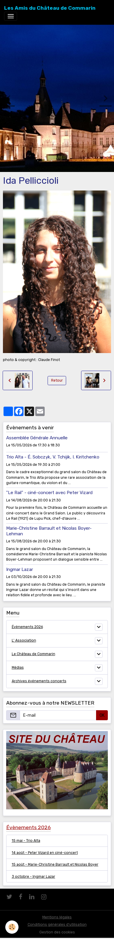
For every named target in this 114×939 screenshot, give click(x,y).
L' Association (24, 640)
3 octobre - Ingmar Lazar (33, 877)
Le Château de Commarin (33, 654)
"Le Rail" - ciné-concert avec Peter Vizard (49, 492)
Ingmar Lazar (19, 569)
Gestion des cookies (57, 932)
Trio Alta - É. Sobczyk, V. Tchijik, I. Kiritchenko (52, 457)
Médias (18, 667)
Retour (57, 380)
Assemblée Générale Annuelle (37, 437)
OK (102, 715)
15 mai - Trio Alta (26, 841)
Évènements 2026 (27, 627)
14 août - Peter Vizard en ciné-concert (45, 853)
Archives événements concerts (39, 681)
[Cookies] (12, 927)
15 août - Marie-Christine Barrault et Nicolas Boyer (55, 864)
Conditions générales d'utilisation (57, 925)
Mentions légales (57, 917)
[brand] (49, 8)
